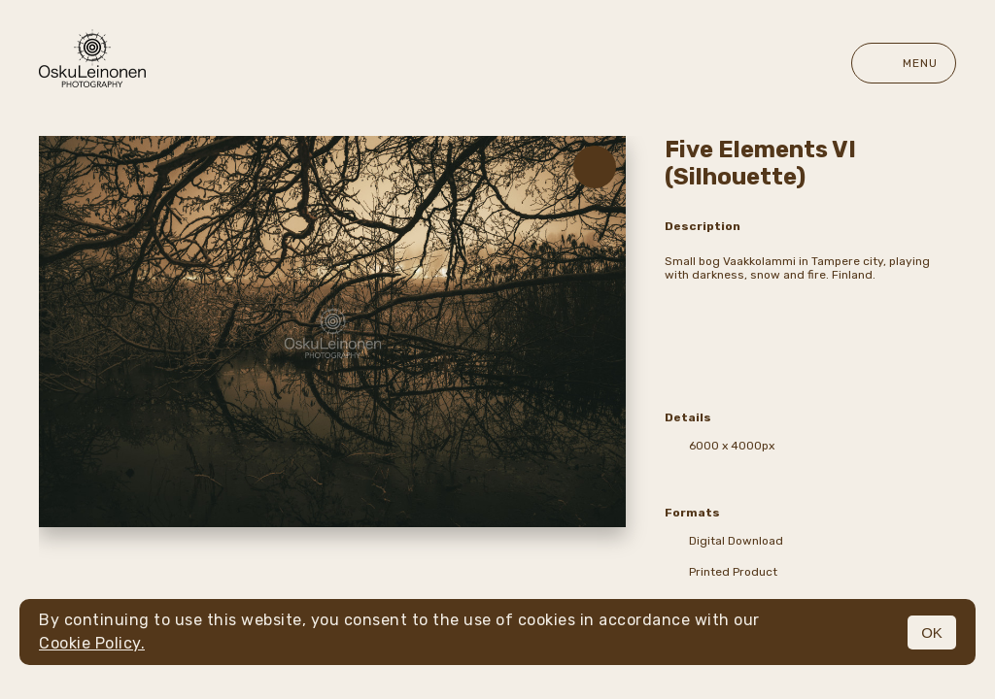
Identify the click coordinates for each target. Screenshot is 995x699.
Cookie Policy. (92, 643)
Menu (904, 63)
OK (932, 632)
